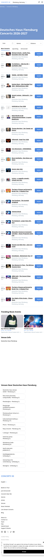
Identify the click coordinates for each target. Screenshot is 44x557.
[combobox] (19, 2)
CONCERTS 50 (5, 2)
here (26, 548)
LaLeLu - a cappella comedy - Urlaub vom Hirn (20, 179)
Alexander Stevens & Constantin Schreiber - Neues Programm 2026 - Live (22, 233)
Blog (2, 512)
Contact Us (4, 520)
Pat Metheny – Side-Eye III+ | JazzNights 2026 (21, 65)
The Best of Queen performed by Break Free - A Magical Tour (22, 190)
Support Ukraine (6, 528)
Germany (2, 6)
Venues (3, 503)
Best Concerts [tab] (5, 48)
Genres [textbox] (19, 43)
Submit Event (5, 526)
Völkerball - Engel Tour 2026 (20, 139)
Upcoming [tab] (15, 49)
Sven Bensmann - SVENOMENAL (21, 149)
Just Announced (5, 491)
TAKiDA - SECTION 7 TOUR (19, 75)
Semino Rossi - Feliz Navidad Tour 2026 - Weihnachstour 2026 (22, 85)
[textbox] (4, 482)
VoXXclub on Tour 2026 (19, 106)
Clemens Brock (16, 211)
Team (2, 522)
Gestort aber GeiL (17, 169)
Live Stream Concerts (7, 509)
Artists (3, 500)
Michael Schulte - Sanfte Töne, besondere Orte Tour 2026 (21, 53)
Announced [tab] (24, 49)
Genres (3, 497)
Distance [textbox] (33, 43)
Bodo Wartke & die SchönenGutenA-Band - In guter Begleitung (22, 117)
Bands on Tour (5, 488)
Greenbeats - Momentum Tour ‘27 (22, 256)
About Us (3, 517)
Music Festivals (5, 506)
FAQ (2, 524)
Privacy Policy (5, 540)
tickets (39, 54)
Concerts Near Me (6, 494)
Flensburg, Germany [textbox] (19, 2)
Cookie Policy (5, 536)
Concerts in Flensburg (12, 6)
